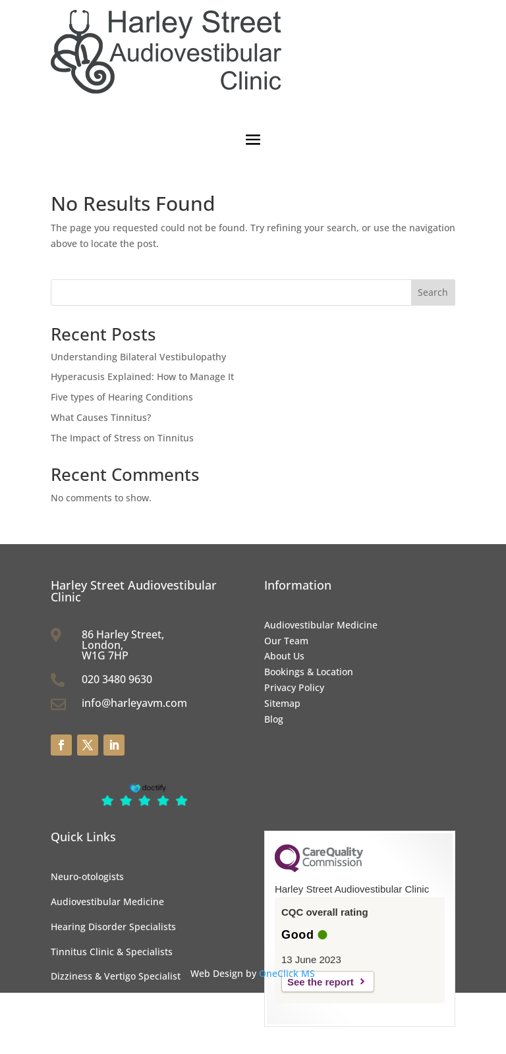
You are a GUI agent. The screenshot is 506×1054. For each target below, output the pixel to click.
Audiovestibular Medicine (321, 625)
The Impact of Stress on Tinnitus (122, 437)
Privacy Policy (294, 687)
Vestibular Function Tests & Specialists (136, 1026)
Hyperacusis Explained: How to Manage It (142, 376)
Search (433, 292)
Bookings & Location (308, 671)
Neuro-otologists (87, 876)
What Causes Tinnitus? (101, 417)
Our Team (286, 640)
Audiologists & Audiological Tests (123, 1001)
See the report (320, 981)
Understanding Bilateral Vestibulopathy (138, 356)
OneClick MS (287, 973)
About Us (284, 656)
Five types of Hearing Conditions (122, 397)
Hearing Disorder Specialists (113, 926)
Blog (273, 719)
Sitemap (282, 703)
